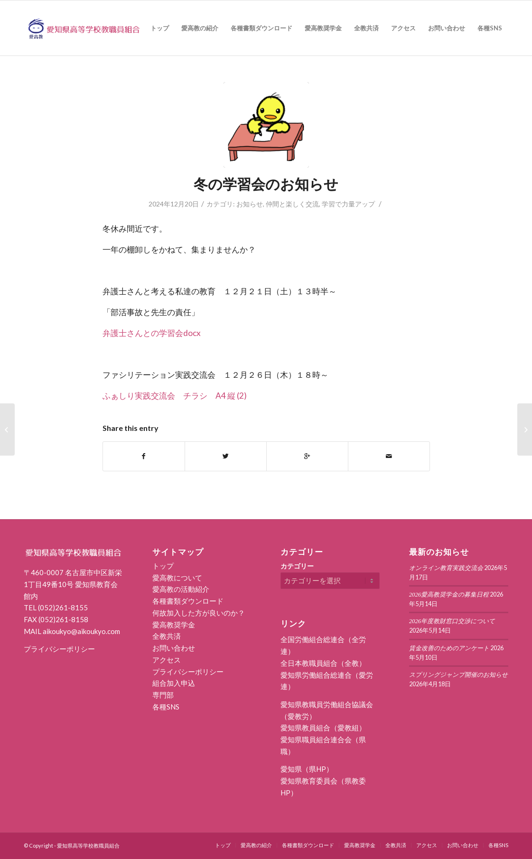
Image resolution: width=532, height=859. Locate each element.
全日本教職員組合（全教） (323, 663)
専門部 (163, 695)
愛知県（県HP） (306, 769)
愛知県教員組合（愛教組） (323, 727)
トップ (163, 565)
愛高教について (177, 577)
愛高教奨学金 (173, 624)
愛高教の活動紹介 (180, 589)
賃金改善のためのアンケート (449, 648)
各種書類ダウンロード (188, 601)
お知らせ (249, 204)
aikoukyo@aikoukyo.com (81, 631)
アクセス (166, 659)
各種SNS (165, 706)
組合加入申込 (173, 683)
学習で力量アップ (348, 204)
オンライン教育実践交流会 (446, 568)
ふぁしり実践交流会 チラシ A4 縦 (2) (175, 396)
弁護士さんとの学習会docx (152, 333)
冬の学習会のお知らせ (266, 183)
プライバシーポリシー (59, 648)
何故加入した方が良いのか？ (198, 612)
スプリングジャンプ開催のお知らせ (458, 675)
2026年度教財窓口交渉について (452, 621)
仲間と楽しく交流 (292, 204)
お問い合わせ (173, 648)
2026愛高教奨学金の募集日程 (449, 594)
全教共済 (166, 636)
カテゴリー (297, 566)
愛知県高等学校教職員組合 (88, 845)
